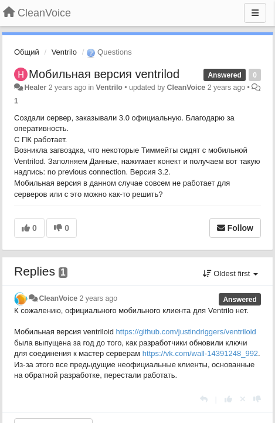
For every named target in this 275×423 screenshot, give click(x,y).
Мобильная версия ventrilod (104, 74)
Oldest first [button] (230, 273)
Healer (35, 87)
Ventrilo (64, 52)
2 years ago (99, 298)
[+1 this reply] (228, 399)
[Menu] (255, 13)
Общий (26, 52)
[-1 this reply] (257, 399)
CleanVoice (186, 87)
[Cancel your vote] (243, 399)
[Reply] (204, 399)
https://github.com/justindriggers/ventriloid (186, 331)
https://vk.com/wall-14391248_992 (200, 353)
